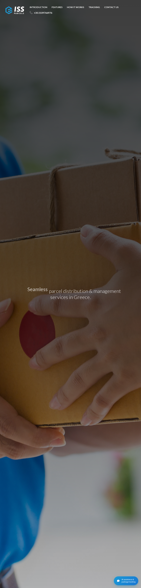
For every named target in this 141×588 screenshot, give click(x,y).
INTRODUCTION (38, 7)
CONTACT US (111, 7)
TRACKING (94, 7)
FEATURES (57, 7)
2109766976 (42, 12)
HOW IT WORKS (75, 7)
